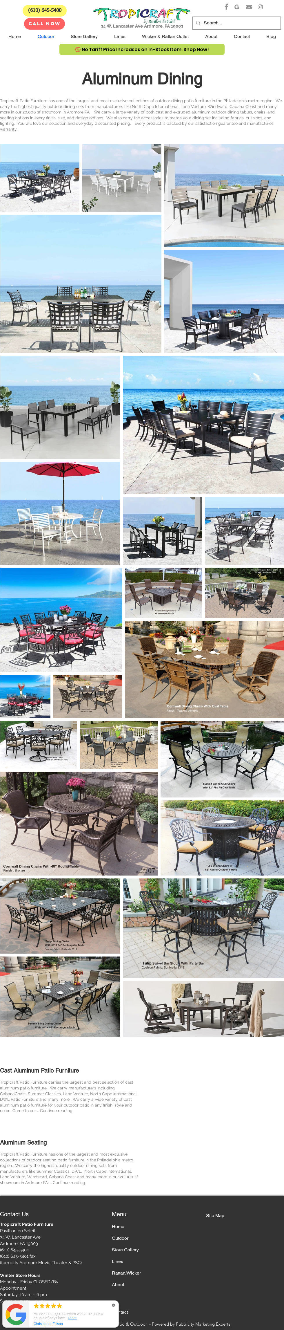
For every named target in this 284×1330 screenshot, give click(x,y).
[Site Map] (226, 1216)
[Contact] (132, 1312)
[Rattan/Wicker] (132, 1273)
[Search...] (236, 23)
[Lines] (132, 1262)
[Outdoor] (132, 1238)
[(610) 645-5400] (45, 11)
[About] (132, 1285)
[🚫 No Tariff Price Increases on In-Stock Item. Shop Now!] (142, 49)
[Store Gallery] (132, 1250)
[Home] (132, 1227)
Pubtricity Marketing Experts (203, 1324)
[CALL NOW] (44, 24)
